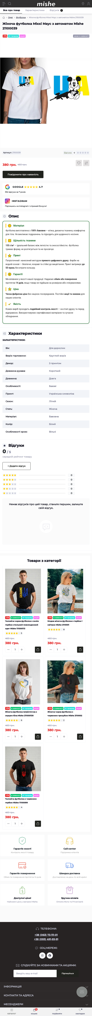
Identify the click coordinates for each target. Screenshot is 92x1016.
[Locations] (83, 3)
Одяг (10, 17)
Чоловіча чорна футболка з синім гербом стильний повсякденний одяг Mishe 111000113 (22, 625)
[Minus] (8, 649)
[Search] (9, 3)
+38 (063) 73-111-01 (46, 934)
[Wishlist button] (79, 163)
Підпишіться (68, 973)
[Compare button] (86, 163)
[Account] (88, 3)
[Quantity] (15, 649)
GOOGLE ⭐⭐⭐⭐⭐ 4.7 (27, 187)
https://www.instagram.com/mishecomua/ (42, 955)
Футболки (21, 17)
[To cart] (38, 650)
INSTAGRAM (19, 201)
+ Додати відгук (16, 466)
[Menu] (4, 3)
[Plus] (22, 649)
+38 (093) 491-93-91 (46, 939)
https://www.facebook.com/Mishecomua (50, 955)
